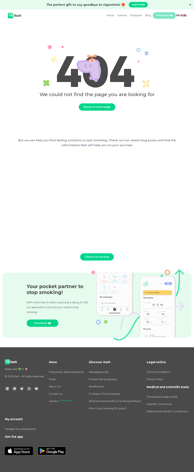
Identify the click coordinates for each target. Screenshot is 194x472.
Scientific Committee (159, 404)
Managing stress (98, 372)
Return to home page (97, 106)
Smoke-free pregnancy (103, 379)
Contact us (55, 393)
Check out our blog (97, 256)
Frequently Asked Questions (66, 372)
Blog (148, 15)
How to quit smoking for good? (108, 408)
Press (52, 379)
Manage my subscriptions (20, 429)
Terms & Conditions (158, 372)
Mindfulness (96, 386)
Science (122, 15)
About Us (54, 386)
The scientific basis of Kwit (162, 396)
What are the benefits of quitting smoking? (115, 401)
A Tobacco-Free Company (104, 393)
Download (162, 15)
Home (110, 15)
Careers (53, 401)
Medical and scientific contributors (167, 411)
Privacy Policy (155, 379)
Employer (136, 15)
